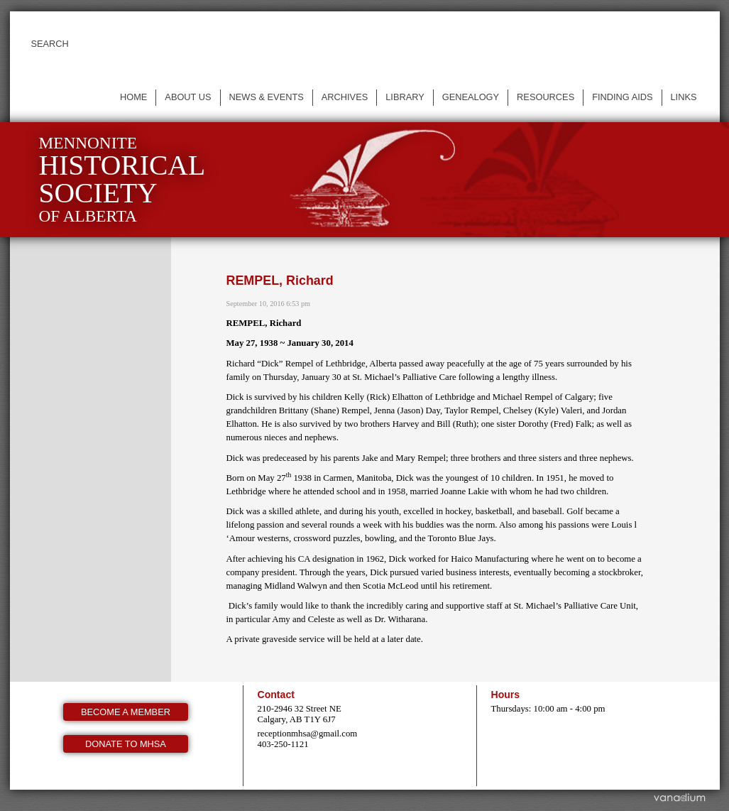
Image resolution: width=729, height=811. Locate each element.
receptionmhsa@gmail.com (308, 734)
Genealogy (470, 97)
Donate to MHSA (125, 744)
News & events (266, 97)
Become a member (125, 712)
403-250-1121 (283, 744)
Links (684, 97)
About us (188, 97)
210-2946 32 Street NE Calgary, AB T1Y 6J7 (299, 714)
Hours (505, 694)
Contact (276, 694)
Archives (345, 97)
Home (133, 97)
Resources (545, 97)
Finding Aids (622, 97)
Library (404, 97)
